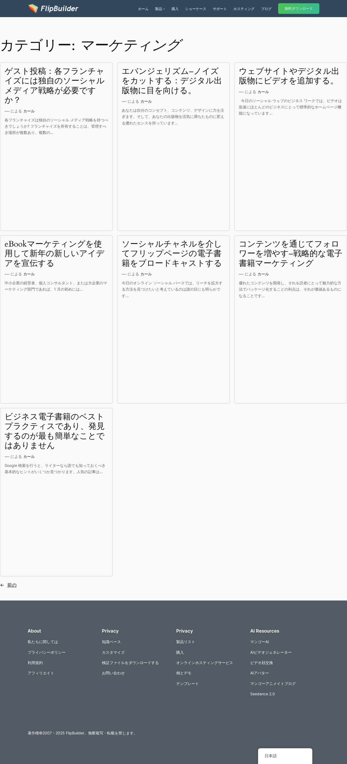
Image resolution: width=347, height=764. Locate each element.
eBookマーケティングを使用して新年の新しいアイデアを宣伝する (54, 254)
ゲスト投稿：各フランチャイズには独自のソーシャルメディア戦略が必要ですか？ (55, 86)
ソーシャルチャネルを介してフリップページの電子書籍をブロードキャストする (172, 254)
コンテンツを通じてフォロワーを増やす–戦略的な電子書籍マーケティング (290, 254)
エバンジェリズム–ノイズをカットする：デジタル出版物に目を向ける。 (172, 81)
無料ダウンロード (299, 9)
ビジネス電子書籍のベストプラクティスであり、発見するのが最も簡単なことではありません (55, 431)
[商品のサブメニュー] (164, 9)
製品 (158, 9)
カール (29, 111)
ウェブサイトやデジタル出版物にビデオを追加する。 (289, 76)
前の (8, 585)
